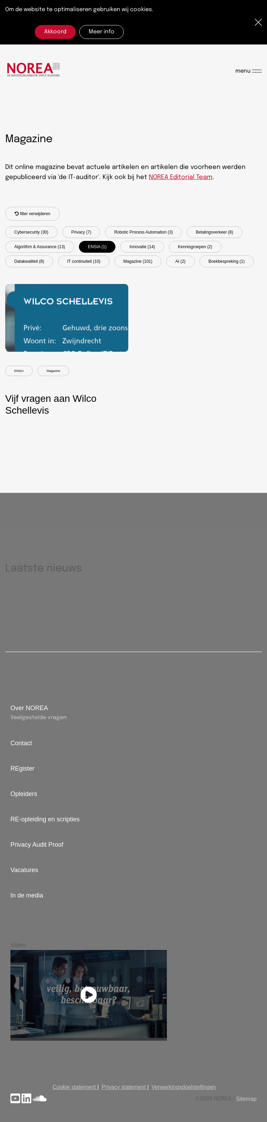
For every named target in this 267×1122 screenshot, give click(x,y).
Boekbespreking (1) (227, 261)
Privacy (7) (81, 232)
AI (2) (180, 261)
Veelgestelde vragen (38, 718)
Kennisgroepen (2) (195, 246)
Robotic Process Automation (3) (143, 232)
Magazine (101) (137, 261)
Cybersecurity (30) (31, 232)
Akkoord (55, 32)
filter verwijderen (32, 213)
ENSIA (19, 371)
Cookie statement (74, 1087)
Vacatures (24, 870)
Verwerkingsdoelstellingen (184, 1087)
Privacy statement (124, 1087)
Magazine (53, 371)
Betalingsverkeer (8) (214, 232)
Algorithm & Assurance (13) (39, 246)
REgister (22, 768)
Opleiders (23, 793)
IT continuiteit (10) (83, 261)
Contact (21, 743)
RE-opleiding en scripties (45, 819)
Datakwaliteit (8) (29, 261)
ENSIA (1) (97, 246)
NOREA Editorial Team (180, 177)
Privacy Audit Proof (36, 844)
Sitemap (246, 1099)
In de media (26, 895)
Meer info (101, 32)
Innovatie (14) (142, 246)
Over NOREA (29, 708)
